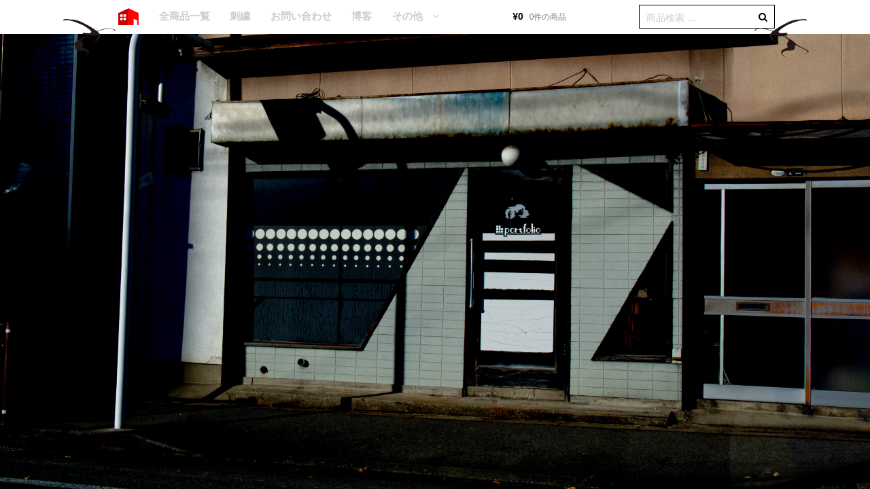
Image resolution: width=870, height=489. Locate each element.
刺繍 (240, 16)
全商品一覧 (184, 16)
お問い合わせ (301, 16)
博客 (361, 16)
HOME (128, 17)
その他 (407, 16)
